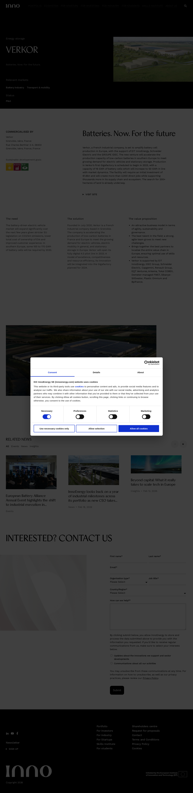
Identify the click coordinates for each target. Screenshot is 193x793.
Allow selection (96, 428)
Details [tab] (96, 372)
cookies (79, 386)
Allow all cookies (139, 428)
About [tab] (140, 372)
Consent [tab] (52, 372)
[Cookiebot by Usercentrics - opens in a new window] (146, 363)
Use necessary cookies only (54, 428)
